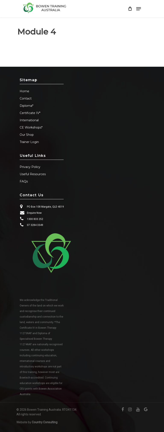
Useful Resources (33, 174)
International (29, 120)
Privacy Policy (30, 167)
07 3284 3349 (35, 225)
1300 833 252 (35, 219)
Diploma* (26, 106)
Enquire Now (34, 212)
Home (24, 91)
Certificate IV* (30, 113)
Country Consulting (44, 422)
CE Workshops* (31, 127)
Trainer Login (29, 142)
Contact (26, 98)
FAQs (24, 181)
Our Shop (27, 135)
